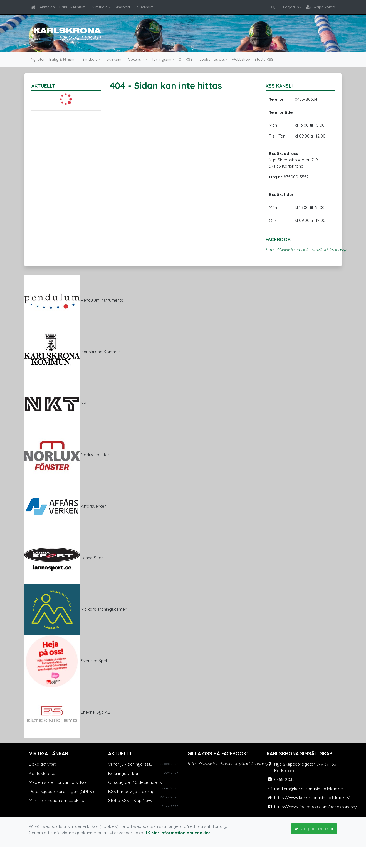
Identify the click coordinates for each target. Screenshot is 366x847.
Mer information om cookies (56, 800)
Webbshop (241, 59)
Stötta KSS (263, 59)
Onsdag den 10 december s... (136, 782)
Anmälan (47, 7)
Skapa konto (320, 7)
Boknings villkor (123, 773)
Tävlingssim (161, 59)
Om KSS (185, 59)
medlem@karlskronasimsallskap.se (308, 788)
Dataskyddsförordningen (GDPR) (61, 791)
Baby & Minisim (72, 7)
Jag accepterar (314, 828)
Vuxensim (145, 7)
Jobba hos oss (212, 59)
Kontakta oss (42, 773)
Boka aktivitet (42, 764)
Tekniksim (113, 59)
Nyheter (38, 59)
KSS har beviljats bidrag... (132, 791)
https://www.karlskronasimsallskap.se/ (312, 797)
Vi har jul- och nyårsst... (130, 764)
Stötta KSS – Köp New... (131, 800)
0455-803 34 (286, 779)
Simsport (122, 7)
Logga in (291, 7)
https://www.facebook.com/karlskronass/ (306, 249)
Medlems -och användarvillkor (58, 782)
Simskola (100, 7)
